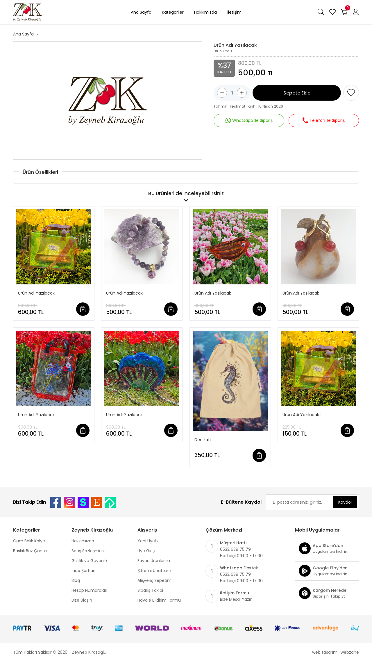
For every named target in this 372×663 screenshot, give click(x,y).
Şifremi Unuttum (154, 570)
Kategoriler (173, 12)
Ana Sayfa (141, 12)
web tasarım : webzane (335, 652)
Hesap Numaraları (89, 590)
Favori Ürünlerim (153, 561)
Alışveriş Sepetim (154, 580)
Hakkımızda (205, 12)
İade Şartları (83, 570)
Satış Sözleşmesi (88, 551)
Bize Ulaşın (81, 600)
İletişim (234, 12)
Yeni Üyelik (148, 541)
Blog (75, 580)
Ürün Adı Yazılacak (36, 293)
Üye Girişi (146, 551)
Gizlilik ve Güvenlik (89, 561)
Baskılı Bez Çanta (30, 551)
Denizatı (202, 440)
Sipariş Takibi (150, 590)
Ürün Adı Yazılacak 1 (301, 415)
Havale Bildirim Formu (159, 600)
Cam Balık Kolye (29, 541)
